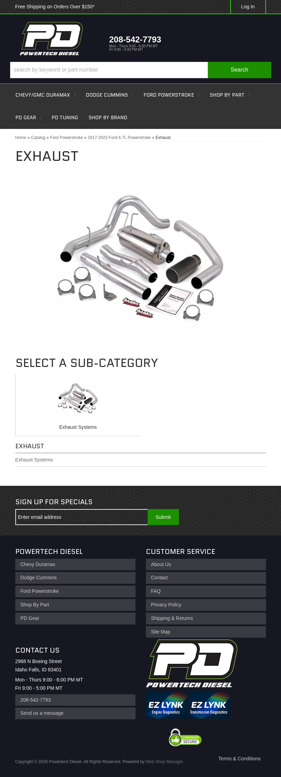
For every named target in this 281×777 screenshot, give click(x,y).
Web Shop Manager (164, 761)
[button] (140, 70)
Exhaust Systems (78, 427)
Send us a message (42, 713)
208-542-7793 (36, 700)
